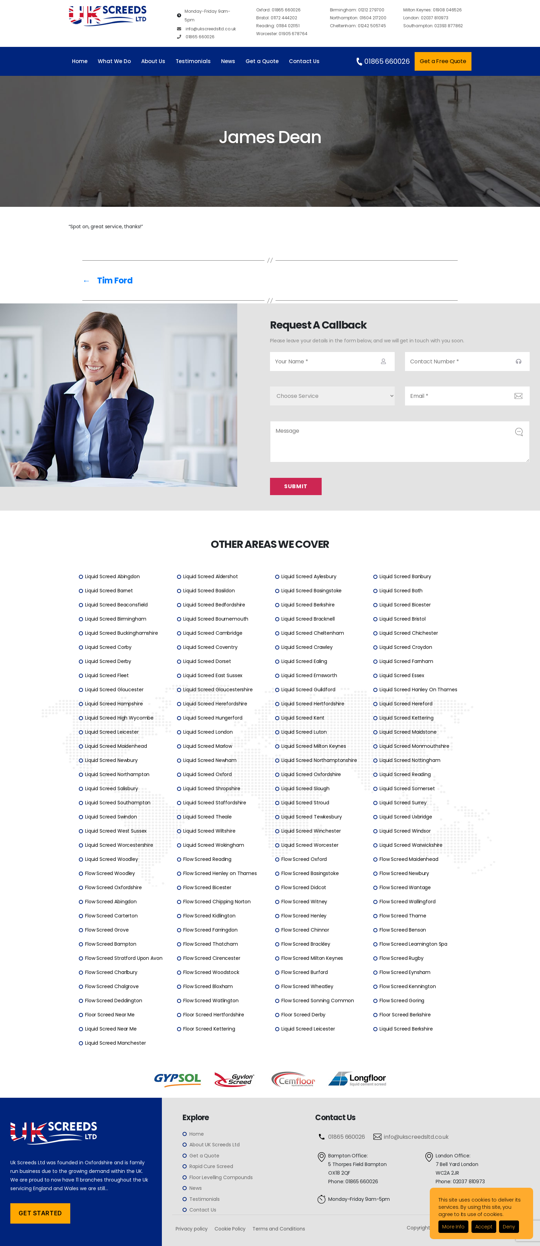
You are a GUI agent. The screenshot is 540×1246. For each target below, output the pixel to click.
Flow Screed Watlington (211, 1000)
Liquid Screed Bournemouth (215, 619)
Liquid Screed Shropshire (211, 788)
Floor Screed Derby (303, 1015)
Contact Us (304, 61)
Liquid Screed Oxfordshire (311, 774)
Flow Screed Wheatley (307, 986)
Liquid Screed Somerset (407, 788)
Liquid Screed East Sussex (212, 675)
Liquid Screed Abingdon (112, 576)
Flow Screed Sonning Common (317, 1000)
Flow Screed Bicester (207, 887)
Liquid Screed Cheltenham (312, 633)
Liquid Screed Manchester (115, 1043)
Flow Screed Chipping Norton (217, 901)
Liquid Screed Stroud (305, 803)
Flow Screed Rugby (401, 958)
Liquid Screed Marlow (207, 746)
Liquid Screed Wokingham (213, 845)
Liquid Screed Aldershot (210, 576)
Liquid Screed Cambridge (212, 633)
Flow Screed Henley (303, 916)
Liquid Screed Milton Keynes (313, 746)
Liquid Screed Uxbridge (406, 817)
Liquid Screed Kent (302, 718)
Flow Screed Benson (403, 930)
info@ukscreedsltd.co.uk (206, 29)
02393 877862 (433, 26)
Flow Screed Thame (403, 916)
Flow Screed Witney (304, 901)
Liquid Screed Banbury (405, 576)
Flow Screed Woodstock (211, 972)
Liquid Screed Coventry (210, 647)
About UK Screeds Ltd (214, 1145)
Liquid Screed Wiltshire (209, 831)
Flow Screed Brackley (305, 944)
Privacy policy (192, 1228)
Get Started (40, 1213)
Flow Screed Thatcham (210, 944)
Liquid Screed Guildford (308, 689)
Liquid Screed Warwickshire (411, 845)
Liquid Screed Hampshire (114, 704)
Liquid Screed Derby (108, 661)
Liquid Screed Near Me (111, 1029)
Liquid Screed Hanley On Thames (418, 689)
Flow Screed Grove (106, 930)
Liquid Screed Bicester (405, 605)
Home (79, 61)
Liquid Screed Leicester (112, 732)
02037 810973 (425, 18)
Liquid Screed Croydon (406, 647)
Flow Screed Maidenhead (409, 859)
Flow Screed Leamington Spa (413, 944)
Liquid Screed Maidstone (408, 732)
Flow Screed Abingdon (111, 901)
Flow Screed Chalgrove (112, 986)
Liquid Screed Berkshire (308, 605)
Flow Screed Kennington (408, 986)
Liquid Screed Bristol (403, 619)
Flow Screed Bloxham (208, 986)
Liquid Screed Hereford (406, 704)
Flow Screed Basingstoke (310, 873)
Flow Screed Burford (304, 972)
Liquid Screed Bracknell (308, 619)
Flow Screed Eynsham (405, 972)
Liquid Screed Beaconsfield (116, 605)
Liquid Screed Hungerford (212, 718)
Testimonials (193, 61)
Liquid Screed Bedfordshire (214, 605)
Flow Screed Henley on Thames (220, 873)
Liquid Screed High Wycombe (119, 718)
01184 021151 (278, 26)
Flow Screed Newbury (404, 873)
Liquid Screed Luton (304, 732)
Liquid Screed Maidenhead (116, 746)
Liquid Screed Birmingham (115, 619)
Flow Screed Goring (402, 1000)
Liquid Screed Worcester (310, 845)
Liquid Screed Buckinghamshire (121, 633)
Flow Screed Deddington (113, 1000)
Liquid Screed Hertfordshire (312, 704)
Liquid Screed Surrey (403, 803)
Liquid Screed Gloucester (114, 689)
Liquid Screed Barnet (109, 590)
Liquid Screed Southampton (117, 803)
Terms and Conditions (278, 1228)
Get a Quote (262, 61)
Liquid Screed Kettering (407, 718)
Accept (483, 1226)
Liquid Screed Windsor (405, 831)
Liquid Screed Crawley (307, 647)
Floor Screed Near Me (110, 1015)
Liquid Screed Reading (405, 774)
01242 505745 (358, 26)
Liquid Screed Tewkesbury (311, 817)
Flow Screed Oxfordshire (113, 887)
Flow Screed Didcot (303, 887)
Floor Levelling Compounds (220, 1177)
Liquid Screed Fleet (107, 675)
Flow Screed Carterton (111, 916)
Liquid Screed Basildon (209, 590)
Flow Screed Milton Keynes (312, 958)
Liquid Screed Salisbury (111, 788)
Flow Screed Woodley (110, 873)
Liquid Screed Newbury (111, 760)
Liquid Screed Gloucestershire (218, 689)
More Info (453, 1226)
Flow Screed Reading (207, 859)
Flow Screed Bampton (110, 944)
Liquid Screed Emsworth (309, 675)
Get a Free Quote (443, 61)
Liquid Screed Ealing (304, 661)
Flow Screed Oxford (304, 859)
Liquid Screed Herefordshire (215, 704)
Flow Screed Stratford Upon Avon (123, 958)
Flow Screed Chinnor (305, 930)
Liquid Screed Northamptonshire (319, 760)
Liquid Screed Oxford (207, 774)
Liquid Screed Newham (210, 760)
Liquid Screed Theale (207, 817)
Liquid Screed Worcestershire (119, 845)
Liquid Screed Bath (401, 590)
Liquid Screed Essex (402, 675)
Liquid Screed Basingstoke (311, 590)
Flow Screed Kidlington (209, 916)
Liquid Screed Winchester (311, 831)
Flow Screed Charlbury (111, 972)
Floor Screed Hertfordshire (213, 1015)
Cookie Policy (230, 1228)
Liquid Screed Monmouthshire (414, 746)
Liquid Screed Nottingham (410, 760)
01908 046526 (432, 10)
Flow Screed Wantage (405, 887)
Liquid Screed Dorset (207, 661)
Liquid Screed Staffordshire (214, 803)
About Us (153, 61)
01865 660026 (196, 37)
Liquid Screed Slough (305, 788)
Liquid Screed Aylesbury (308, 576)
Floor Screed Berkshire (405, 1015)
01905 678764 (282, 34)
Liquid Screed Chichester (409, 633)
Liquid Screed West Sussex (116, 831)
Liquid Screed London (208, 732)
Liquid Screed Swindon (111, 817)
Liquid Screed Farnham (406, 661)
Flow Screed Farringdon (210, 930)
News (228, 61)
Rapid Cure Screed (211, 1166)
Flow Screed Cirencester (211, 958)
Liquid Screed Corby (108, 647)
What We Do (114, 61)
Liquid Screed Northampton (117, 774)
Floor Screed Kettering (209, 1029)
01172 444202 (276, 18)
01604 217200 (358, 18)
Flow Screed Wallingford (408, 901)
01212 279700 (357, 10)
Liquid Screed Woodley (111, 859)
